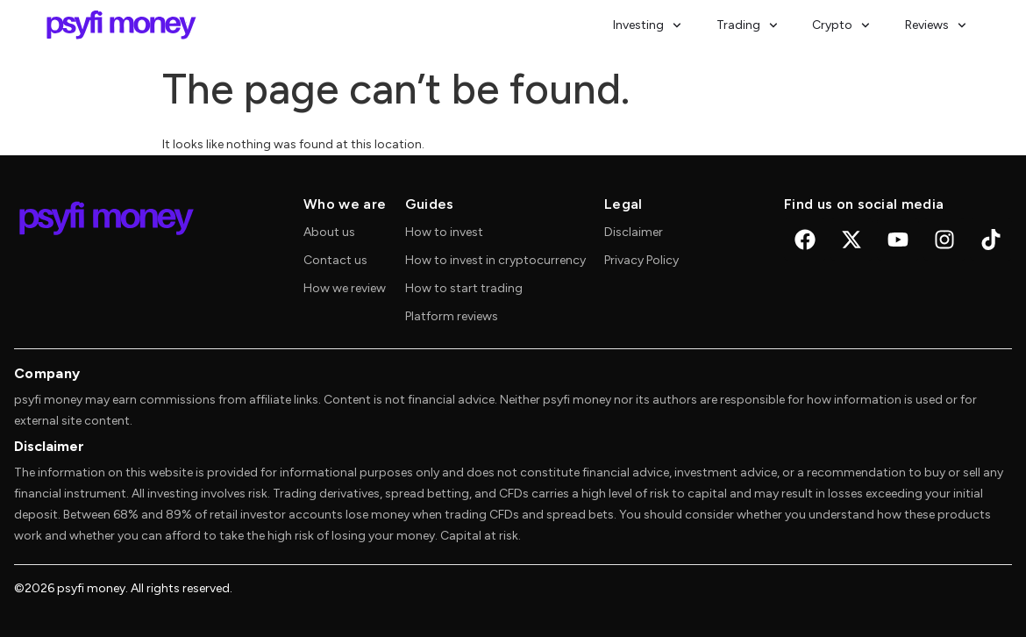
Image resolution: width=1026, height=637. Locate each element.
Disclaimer (633, 232)
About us (329, 232)
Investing (647, 25)
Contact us (335, 260)
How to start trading (464, 288)
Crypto (841, 25)
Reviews (935, 25)
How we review (344, 288)
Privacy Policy (641, 260)
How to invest (444, 232)
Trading (747, 25)
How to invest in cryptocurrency (495, 260)
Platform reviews (451, 316)
